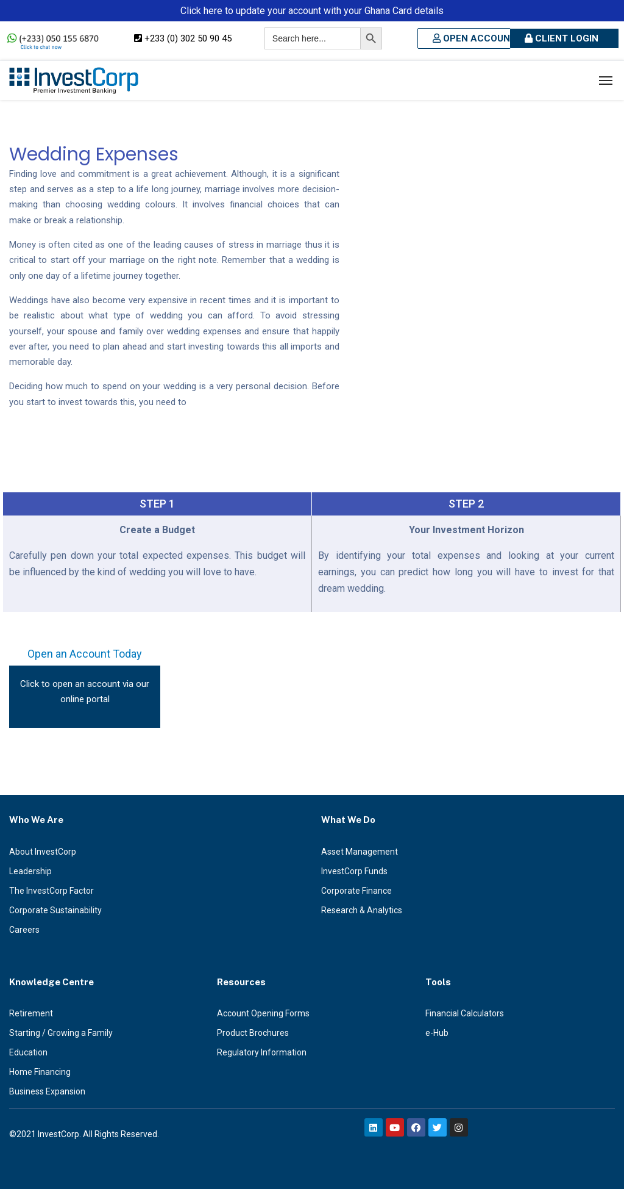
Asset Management (359, 852)
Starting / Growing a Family (61, 1033)
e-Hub (436, 1033)
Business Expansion (47, 1091)
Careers (24, 930)
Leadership (30, 871)
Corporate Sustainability (55, 910)
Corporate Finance (356, 891)
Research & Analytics (361, 910)
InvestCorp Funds (354, 871)
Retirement (31, 1013)
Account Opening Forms (263, 1013)
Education (28, 1052)
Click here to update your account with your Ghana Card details (312, 10)
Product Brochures (253, 1033)
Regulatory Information (262, 1052)
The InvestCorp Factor (51, 891)
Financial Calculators (464, 1013)
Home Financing (40, 1072)
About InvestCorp (42, 852)
